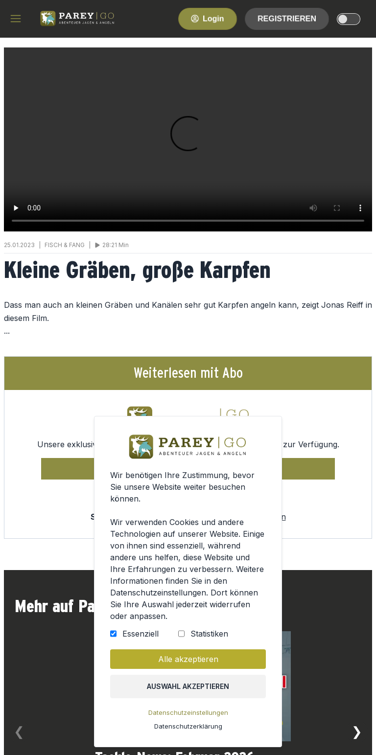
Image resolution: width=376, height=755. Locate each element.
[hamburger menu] (15, 18)
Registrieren (287, 18)
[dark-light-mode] (348, 19)
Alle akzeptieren (188, 659)
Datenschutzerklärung (188, 726)
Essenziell (140, 634)
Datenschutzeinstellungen (188, 712)
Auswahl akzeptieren (188, 686)
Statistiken (209, 634)
